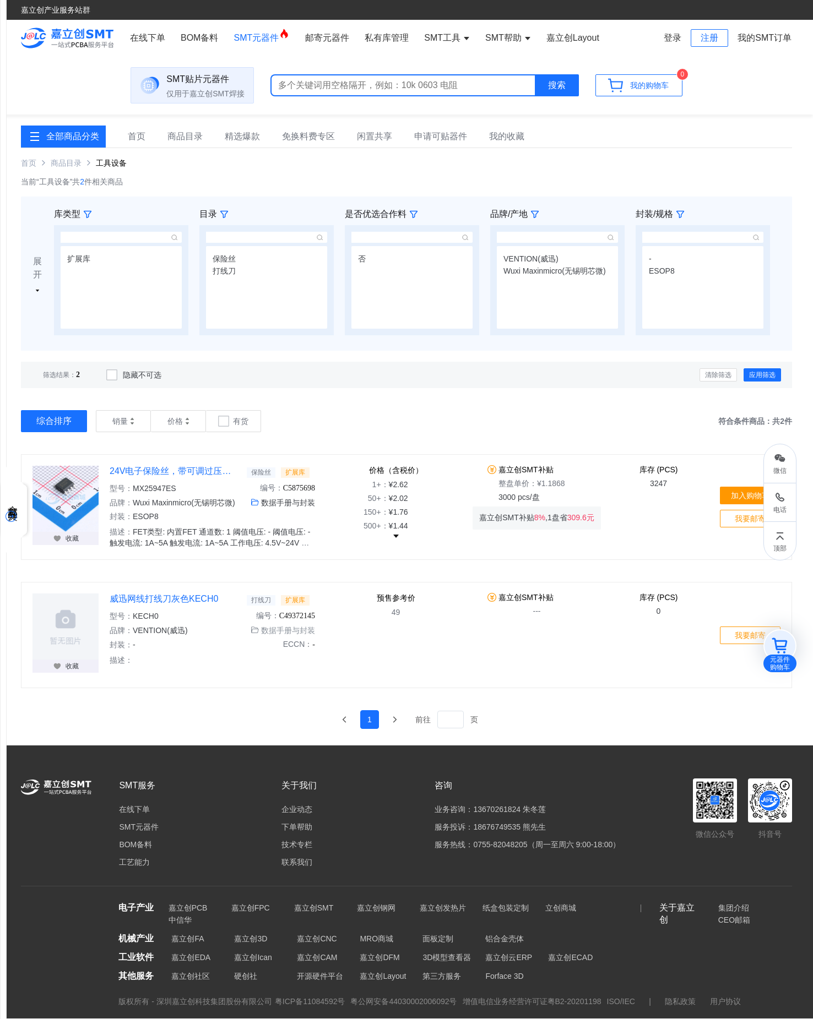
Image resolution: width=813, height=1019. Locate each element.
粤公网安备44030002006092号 (403, 1002)
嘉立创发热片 (443, 908)
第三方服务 (441, 976)
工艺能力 (134, 863)
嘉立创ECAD (570, 957)
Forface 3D (504, 976)
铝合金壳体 (504, 939)
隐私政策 (680, 1002)
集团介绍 (733, 908)
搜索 (557, 87)
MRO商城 (376, 939)
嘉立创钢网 (376, 908)
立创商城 (560, 908)
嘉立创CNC (317, 939)
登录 (672, 37)
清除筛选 (718, 375)
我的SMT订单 (765, 37)
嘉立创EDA (190, 957)
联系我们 (296, 863)
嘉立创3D (250, 939)
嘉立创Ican (253, 957)
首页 (136, 136)
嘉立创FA (187, 939)
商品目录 (185, 136)
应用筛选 (762, 375)
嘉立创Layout (383, 976)
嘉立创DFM (379, 957)
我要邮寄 (750, 519)
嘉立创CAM (317, 957)
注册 (709, 37)
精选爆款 (242, 136)
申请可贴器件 (440, 136)
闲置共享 (374, 136)
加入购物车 (750, 496)
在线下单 (147, 37)
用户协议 (725, 1002)
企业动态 (296, 810)
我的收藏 (506, 136)
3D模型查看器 (446, 957)
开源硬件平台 (320, 976)
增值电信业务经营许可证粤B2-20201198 (532, 1002)
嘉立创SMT (314, 908)
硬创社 (245, 976)
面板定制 (437, 939)
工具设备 (111, 163)
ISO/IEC (621, 1002)
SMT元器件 (262, 35)
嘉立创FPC (250, 908)
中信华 (180, 920)
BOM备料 (199, 37)
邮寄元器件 (327, 37)
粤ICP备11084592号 (310, 1002)
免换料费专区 (308, 136)
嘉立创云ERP (508, 957)
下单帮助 (296, 827)
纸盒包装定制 (506, 908)
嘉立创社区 (190, 976)
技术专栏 (296, 845)
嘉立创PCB (188, 908)
